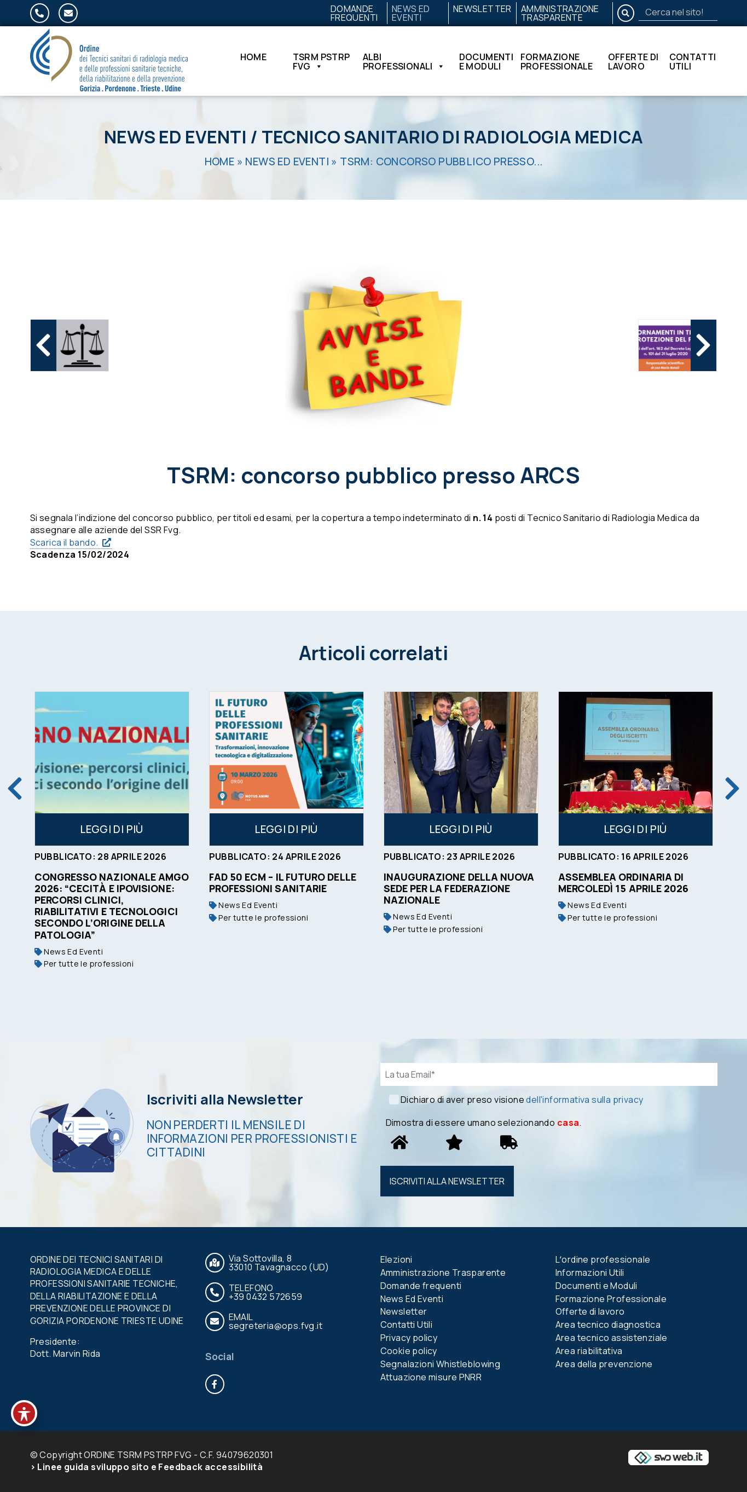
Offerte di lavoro (633, 61)
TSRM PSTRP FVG (321, 61)
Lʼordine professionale (603, 1259)
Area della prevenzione (604, 1364)
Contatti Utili (692, 61)
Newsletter (482, 9)
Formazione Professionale (556, 61)
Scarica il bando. (64, 542)
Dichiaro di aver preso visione (522, 1100)
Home (253, 58)
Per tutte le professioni (84, 963)
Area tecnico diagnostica (608, 1324)
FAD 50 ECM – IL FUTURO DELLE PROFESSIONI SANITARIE (282, 882)
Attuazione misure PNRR (431, 1377)
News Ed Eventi (411, 13)
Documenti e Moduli (486, 61)
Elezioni (396, 1259)
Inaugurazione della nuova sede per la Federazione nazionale (459, 888)
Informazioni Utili (589, 1273)
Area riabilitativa (589, 1351)
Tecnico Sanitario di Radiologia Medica (452, 137)
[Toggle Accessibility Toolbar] (24, 1413)
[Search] (678, 12)
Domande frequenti (354, 13)
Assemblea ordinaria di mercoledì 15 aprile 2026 (623, 882)
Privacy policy (409, 1338)
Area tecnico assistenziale (611, 1338)
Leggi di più (111, 829)
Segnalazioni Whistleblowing (440, 1364)
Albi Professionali (404, 61)
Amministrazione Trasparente (560, 13)
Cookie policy (408, 1351)
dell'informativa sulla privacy (584, 1100)
